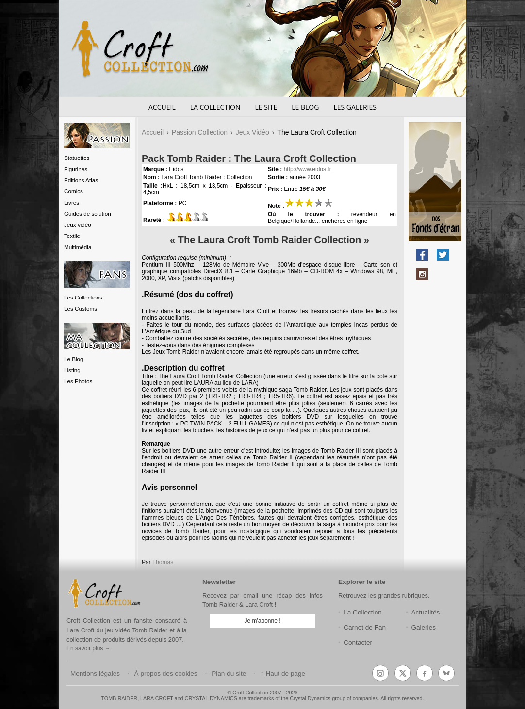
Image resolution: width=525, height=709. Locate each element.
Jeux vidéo (77, 224)
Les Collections (83, 297)
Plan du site (229, 673)
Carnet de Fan (365, 627)
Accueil (162, 106)
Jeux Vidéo (252, 132)
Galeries (423, 627)
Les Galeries (355, 106)
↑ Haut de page (283, 673)
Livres (71, 202)
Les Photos (78, 381)
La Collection (215, 106)
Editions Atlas (81, 180)
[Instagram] (380, 673)
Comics (73, 191)
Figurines (75, 169)
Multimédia (77, 247)
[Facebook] (424, 673)
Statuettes (77, 158)
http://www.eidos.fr (307, 169)
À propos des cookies (165, 673)
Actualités (425, 612)
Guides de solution (87, 213)
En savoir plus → (88, 648)
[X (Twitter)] (402, 673)
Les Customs (80, 308)
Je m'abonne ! (262, 620)
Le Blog (305, 106)
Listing (72, 370)
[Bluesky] (446, 673)
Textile (72, 236)
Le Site (266, 106)
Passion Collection (200, 132)
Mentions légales (95, 673)
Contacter (358, 642)
